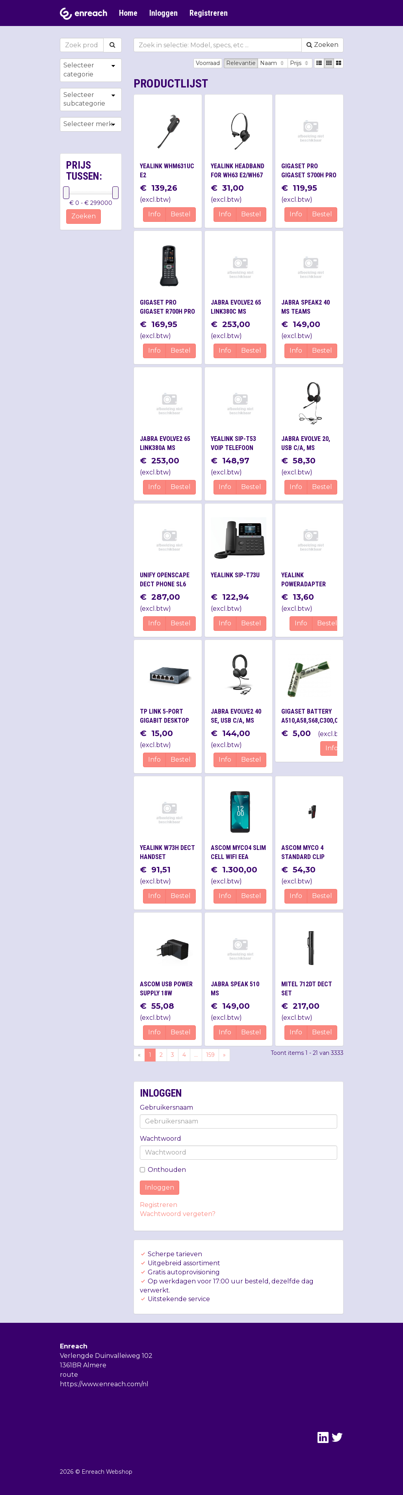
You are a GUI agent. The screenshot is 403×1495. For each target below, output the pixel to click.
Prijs (300, 63)
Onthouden (163, 1169)
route (69, 1374)
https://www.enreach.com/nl (104, 1384)
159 (210, 1054)
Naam (273, 63)
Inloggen (163, 13)
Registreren (208, 13)
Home (128, 13)
